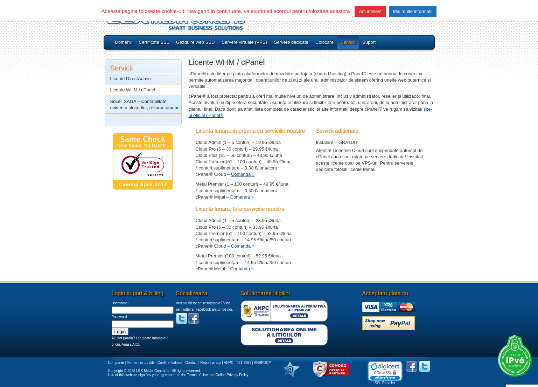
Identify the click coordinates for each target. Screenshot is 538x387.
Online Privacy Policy (232, 375)
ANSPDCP (262, 363)
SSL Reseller (385, 383)
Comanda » (242, 174)
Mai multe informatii (413, 11)
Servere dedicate (291, 42)
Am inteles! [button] (370, 11)
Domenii (123, 42)
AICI (135, 344)
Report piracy (210, 363)
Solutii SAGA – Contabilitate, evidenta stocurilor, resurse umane (145, 104)
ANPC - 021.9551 (237, 363)
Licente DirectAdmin (130, 78)
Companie (116, 363)
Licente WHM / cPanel (132, 89)
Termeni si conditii (140, 363)
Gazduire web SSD (195, 42)
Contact (191, 363)
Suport (369, 42)
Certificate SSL (154, 42)
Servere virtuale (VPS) (244, 42)
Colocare (324, 42)
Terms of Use (197, 375)
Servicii (348, 42)
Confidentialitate (170, 363)
